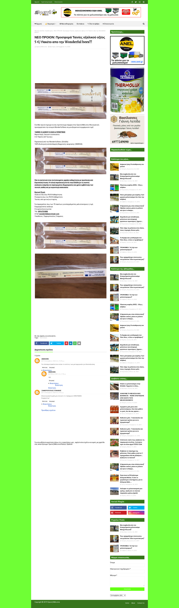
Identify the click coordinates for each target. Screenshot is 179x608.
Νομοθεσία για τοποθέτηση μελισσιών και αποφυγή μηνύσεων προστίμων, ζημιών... (131, 219)
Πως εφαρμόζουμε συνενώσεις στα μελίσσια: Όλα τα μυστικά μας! (132, 258)
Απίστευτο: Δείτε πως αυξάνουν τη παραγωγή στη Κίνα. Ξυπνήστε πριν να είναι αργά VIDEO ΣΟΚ (132, 442)
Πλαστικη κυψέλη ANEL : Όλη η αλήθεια (131, 186)
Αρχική (37, 2)
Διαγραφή (52, 367)
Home (127, 603)
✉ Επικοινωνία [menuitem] (108, 24)
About (133, 603)
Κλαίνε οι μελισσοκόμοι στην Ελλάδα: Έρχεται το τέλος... (130, 385)
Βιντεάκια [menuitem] (80, 24)
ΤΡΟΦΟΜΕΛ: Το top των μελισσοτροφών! (128, 248)
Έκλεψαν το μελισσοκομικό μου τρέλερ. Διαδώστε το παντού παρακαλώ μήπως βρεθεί (131, 491)
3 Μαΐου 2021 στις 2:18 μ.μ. (58, 374)
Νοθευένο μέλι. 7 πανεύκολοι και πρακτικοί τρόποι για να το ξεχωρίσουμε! (131, 420)
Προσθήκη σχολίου (48, 410)
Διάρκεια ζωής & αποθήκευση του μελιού (132, 165)
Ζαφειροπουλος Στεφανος (51, 390)
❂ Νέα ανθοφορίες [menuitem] (66, 24)
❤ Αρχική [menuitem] (38, 24)
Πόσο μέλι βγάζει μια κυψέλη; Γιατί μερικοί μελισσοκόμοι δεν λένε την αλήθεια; (132, 197)
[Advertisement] (71, 67)
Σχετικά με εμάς (46, 2)
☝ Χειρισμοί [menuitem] (50, 24)
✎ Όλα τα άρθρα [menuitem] (93, 24)
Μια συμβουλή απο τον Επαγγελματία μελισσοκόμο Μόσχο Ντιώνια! (130, 176)
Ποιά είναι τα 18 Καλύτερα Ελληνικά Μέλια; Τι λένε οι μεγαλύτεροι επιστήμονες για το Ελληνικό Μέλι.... (131, 478)
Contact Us (140, 603)
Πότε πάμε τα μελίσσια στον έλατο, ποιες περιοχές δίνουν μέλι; (132, 229)
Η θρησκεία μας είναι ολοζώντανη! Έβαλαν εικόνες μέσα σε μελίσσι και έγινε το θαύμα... (132, 208)
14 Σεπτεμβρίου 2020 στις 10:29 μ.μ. (54, 361)
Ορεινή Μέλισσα (41, 47)
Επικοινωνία (58, 2)
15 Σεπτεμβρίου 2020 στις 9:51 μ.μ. (53, 392)
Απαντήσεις (47, 370)
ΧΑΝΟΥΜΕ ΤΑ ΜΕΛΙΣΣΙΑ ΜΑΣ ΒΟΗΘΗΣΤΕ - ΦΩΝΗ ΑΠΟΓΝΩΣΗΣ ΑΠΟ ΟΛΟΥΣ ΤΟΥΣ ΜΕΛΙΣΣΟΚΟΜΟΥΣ (132, 397)
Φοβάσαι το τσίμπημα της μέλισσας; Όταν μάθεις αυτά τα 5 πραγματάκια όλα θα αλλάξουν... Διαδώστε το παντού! (131, 454)
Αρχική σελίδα (39, 31)
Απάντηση (44, 367)
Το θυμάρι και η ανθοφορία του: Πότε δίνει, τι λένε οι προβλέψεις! (131, 239)
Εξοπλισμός (49, 31)
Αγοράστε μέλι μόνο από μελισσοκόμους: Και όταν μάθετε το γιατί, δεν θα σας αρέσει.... (131, 409)
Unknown (45, 359)
